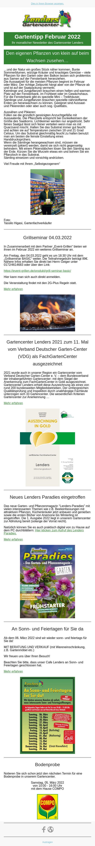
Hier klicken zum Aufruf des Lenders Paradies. (44, 532)
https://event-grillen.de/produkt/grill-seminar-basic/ (37, 270)
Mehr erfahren (13, 289)
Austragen (47, 842)
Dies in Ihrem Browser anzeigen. (47, 3)
